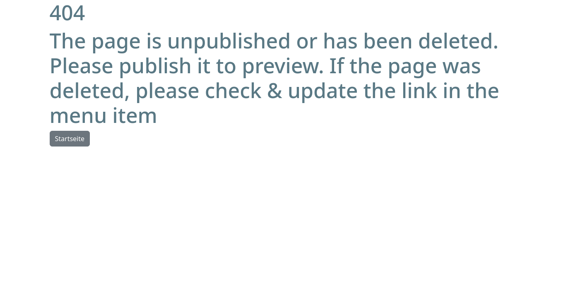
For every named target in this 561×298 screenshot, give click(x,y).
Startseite (70, 138)
